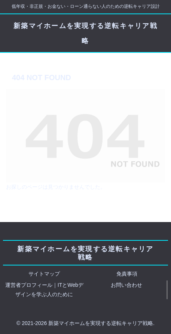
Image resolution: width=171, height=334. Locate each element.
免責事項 (126, 274)
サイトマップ (44, 274)
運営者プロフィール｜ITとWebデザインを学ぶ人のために (44, 289)
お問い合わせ (126, 285)
